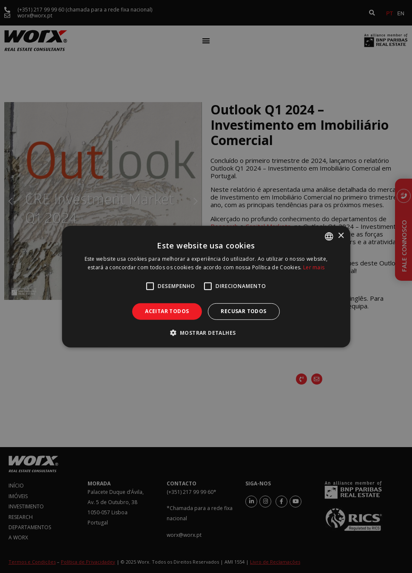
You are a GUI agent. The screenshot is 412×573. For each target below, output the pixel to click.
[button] (206, 332)
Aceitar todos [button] (167, 311)
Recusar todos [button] (243, 311)
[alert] (206, 286)
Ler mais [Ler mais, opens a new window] (313, 267)
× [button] (341, 236)
